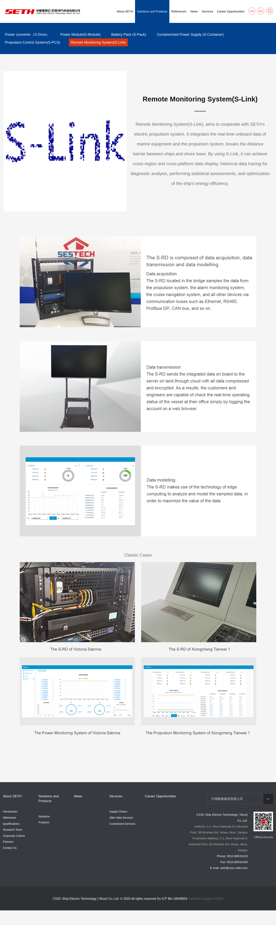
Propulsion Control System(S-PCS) (32, 42)
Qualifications (11, 823)
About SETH (125, 11)
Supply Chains (118, 811)
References (178, 11)
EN (260, 11)
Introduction (10, 811)
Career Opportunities (230, 11)
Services (207, 11)
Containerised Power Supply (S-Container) (190, 35)
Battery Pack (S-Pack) (128, 35)
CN (252, 11)
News (194, 11)
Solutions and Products (152, 11)
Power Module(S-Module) (80, 35)
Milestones (9, 817)
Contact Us (10, 847)
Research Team (12, 829)
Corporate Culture (14, 835)
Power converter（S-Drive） (27, 35)
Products (43, 822)
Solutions (44, 816)
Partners (8, 841)
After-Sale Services (121, 817)
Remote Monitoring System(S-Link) (98, 42)
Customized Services (122, 823)
